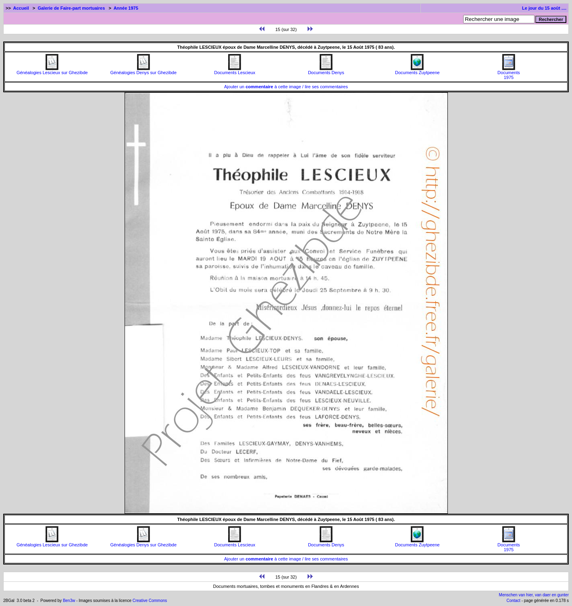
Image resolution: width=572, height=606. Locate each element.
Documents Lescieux (234, 70)
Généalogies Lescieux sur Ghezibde (52, 70)
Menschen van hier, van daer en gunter (534, 595)
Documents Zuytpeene (417, 70)
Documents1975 (508, 73)
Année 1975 (126, 8)
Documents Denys (326, 70)
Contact (513, 600)
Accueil (21, 8)
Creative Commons (150, 600)
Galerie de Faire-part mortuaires (71, 8)
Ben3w (69, 600)
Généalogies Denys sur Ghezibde (143, 70)
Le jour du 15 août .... (544, 8)
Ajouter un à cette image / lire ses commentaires (286, 86)
